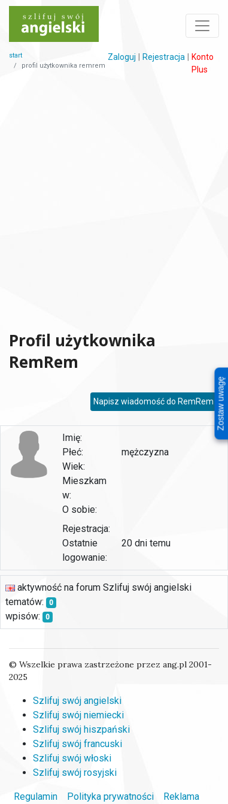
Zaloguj (122, 57)
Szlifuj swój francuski (77, 743)
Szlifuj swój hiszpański (81, 729)
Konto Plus (202, 63)
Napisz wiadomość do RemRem (153, 401)
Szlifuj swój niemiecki (78, 715)
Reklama (181, 796)
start (15, 55)
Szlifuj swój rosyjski (75, 772)
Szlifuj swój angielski (77, 700)
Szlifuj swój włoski (72, 758)
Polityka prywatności (110, 796)
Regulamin (35, 796)
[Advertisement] (112, 202)
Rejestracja (163, 57)
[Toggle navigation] (202, 26)
